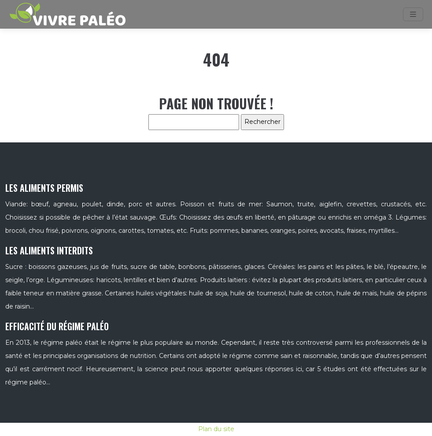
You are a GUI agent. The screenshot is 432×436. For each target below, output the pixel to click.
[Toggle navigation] (413, 14)
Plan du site (216, 429)
